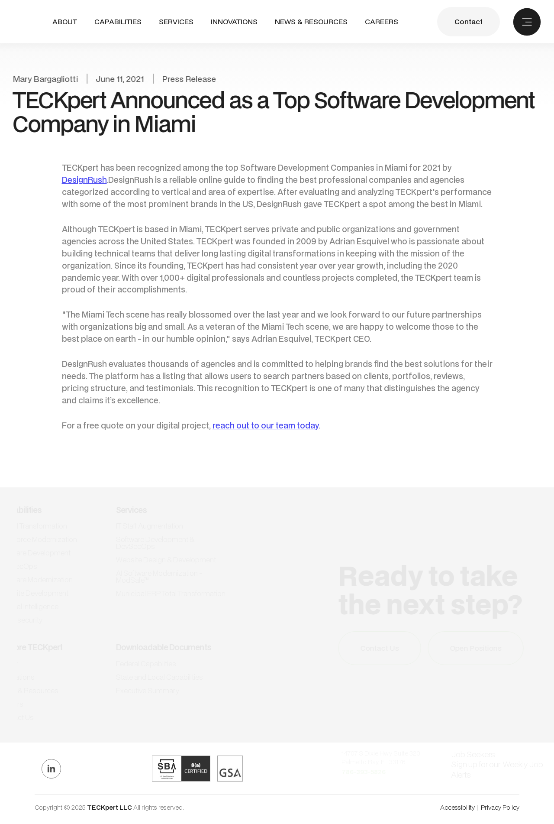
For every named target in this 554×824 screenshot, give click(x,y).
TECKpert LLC (110, 807)
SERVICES (176, 21)
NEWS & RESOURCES (311, 21)
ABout (64, 21)
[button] (118, 21)
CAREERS (381, 21)
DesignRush (84, 179)
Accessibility (457, 807)
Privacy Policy (500, 807)
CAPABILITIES (118, 21)
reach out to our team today (266, 425)
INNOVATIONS (234, 21)
